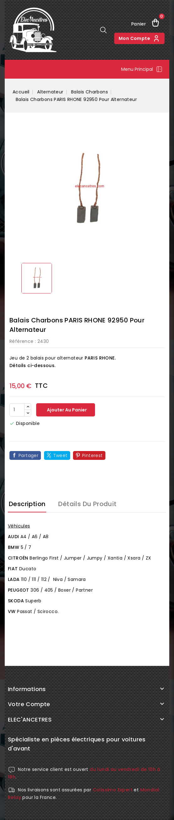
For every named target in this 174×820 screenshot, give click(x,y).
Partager (28, 455)
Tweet (60, 455)
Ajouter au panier (66, 410)
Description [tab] (27, 503)
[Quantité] (17, 409)
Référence (21, 341)
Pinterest (92, 455)
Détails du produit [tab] (87, 503)
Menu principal (142, 69)
